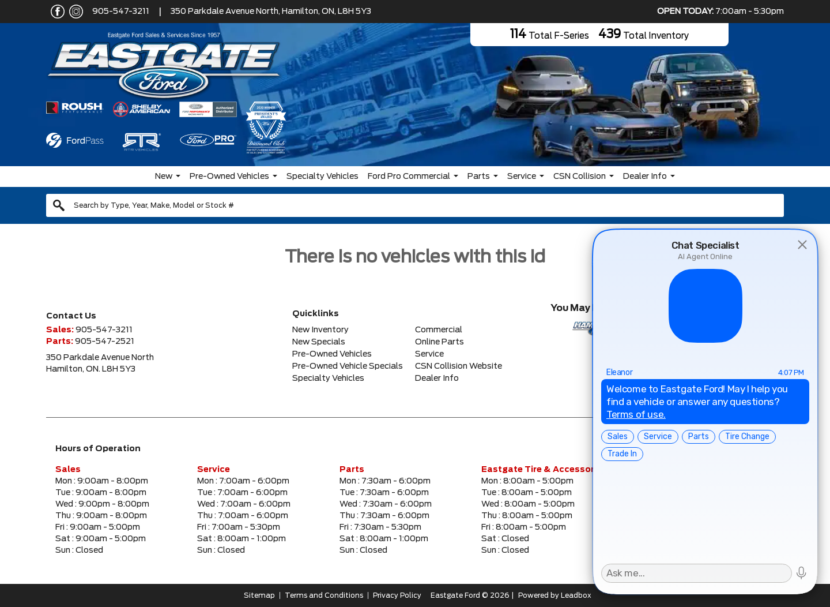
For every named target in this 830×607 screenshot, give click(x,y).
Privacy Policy (397, 595)
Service (521, 177)
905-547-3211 (120, 12)
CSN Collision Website (458, 366)
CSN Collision (579, 177)
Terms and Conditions (324, 595)
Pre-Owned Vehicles (229, 177)
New (163, 177)
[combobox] (415, 205)
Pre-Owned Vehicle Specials (347, 366)
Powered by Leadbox (554, 595)
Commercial (438, 330)
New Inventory (320, 330)
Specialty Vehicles (322, 177)
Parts (478, 177)
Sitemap (259, 595)
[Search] (415, 205)
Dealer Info (645, 177)
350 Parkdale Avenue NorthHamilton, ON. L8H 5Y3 (100, 363)
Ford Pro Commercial (409, 177)
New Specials (318, 342)
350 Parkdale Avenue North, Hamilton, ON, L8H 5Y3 (271, 12)
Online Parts (439, 342)
